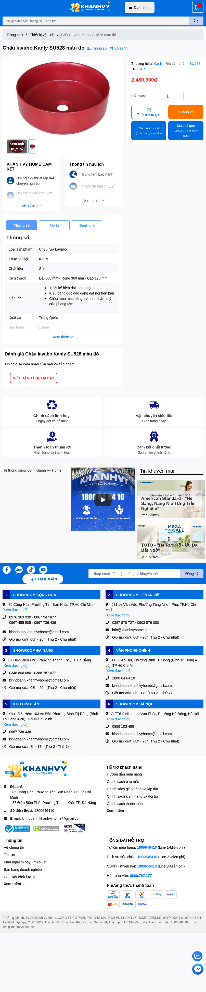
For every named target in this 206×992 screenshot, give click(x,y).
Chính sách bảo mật (123, 781)
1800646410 (44, 810)
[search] (196, 21)
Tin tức (9, 854)
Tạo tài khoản (43, 579)
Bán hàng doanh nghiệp (23, 869)
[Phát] (103, 500)
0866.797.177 (141, 875)
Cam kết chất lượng (19, 877)
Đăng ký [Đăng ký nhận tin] (191, 573)
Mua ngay (185, 112)
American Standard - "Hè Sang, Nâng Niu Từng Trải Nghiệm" (167, 503)
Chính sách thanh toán (125, 803)
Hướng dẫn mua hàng (124, 774)
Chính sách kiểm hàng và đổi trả (132, 796)
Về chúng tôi (14, 847)
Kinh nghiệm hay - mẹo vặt (25, 862)
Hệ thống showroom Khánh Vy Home (32, 470)
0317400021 (171, 918)
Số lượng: (139, 96)
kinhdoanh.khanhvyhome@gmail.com (52, 818)
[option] (63, 98)
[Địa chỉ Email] (145, 573)
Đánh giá (86, 225)
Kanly (159, 63)
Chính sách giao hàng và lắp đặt (132, 789)
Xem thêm (117, 810)
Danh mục (139, 7)
